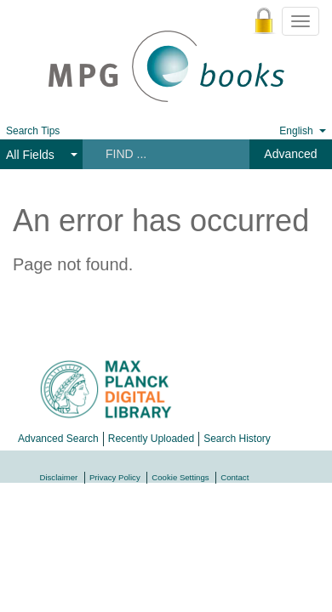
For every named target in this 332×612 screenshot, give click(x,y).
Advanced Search (58, 439)
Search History (237, 439)
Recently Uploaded (151, 439)
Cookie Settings (180, 477)
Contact (234, 477)
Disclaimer (59, 477)
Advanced (290, 154)
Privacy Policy (114, 477)
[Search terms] (164, 153)
